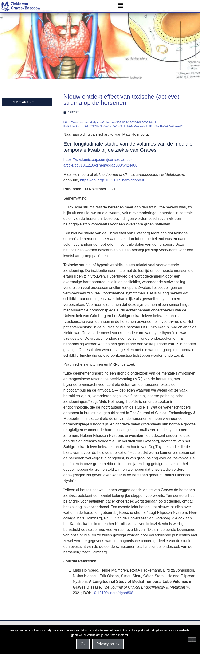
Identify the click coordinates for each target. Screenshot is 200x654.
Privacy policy (107, 644)
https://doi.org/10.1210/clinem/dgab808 (112, 183)
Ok (83, 644)
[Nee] (192, 639)
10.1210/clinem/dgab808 (112, 596)
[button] (120, 6)
